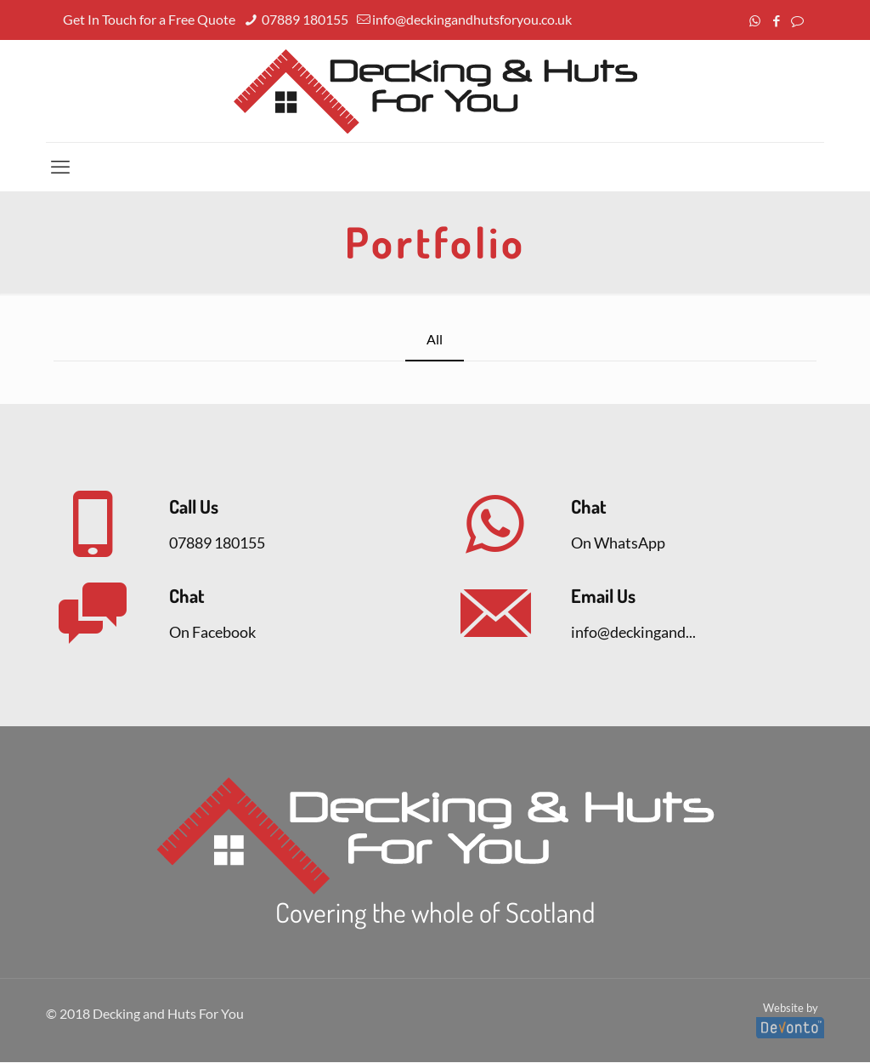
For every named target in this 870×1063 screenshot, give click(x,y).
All (435, 340)
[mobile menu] (60, 166)
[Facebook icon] (776, 20)
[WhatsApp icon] (755, 20)
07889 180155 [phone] (303, 19)
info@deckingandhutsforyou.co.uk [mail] (472, 19)
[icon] (797, 20)
